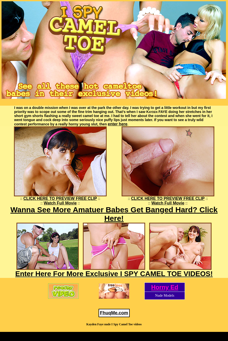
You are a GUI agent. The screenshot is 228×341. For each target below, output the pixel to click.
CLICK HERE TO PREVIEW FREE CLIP (60, 198)
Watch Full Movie (60, 203)
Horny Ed (164, 287)
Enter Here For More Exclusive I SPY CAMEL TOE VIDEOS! (114, 274)
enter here (117, 124)
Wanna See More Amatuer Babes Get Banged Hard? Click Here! (114, 213)
